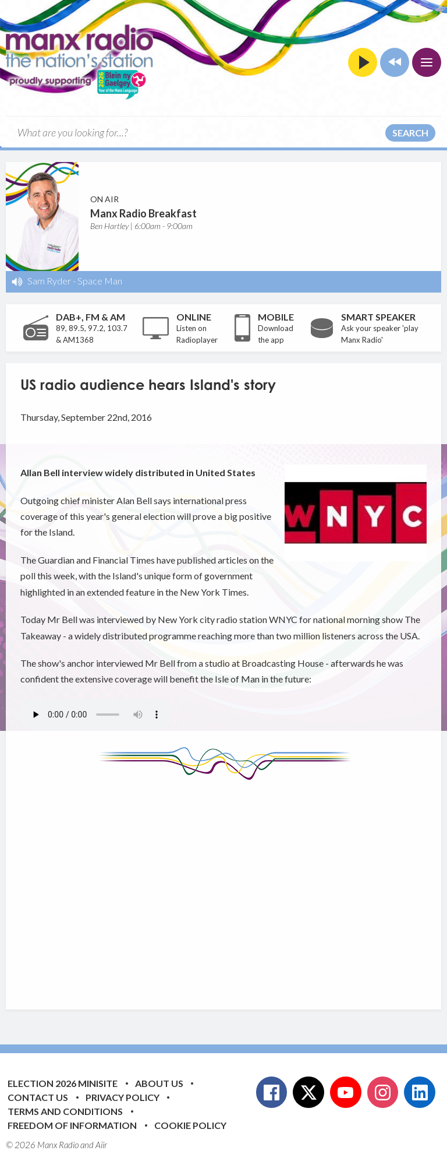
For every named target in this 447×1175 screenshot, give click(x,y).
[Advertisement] (233, 886)
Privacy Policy (122, 1097)
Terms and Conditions (65, 1111)
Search (410, 132)
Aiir (101, 1144)
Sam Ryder (49, 280)
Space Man (99, 280)
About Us (159, 1083)
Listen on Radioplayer (197, 333)
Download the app (275, 333)
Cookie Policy (190, 1125)
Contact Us (38, 1097)
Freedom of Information (72, 1125)
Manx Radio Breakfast (143, 213)
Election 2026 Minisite (63, 1083)
